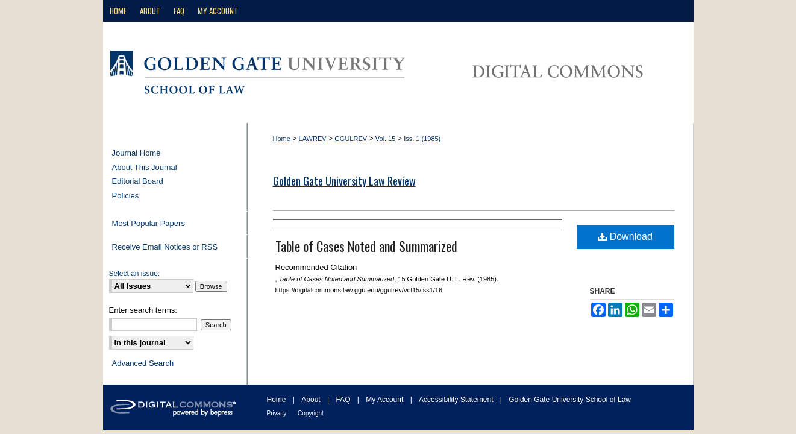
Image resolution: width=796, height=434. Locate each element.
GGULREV (350, 138)
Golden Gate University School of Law (570, 399)
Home (281, 138)
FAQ (344, 399)
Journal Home (136, 152)
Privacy (278, 413)
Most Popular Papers (148, 223)
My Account (385, 399)
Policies (125, 195)
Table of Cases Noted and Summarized (366, 246)
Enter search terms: (143, 310)
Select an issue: (134, 273)
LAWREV (313, 138)
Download (625, 236)
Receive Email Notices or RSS (165, 246)
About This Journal (144, 167)
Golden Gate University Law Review (344, 181)
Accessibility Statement (457, 399)
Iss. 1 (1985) (422, 138)
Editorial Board (137, 181)
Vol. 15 (385, 138)
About (311, 399)
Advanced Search (143, 363)
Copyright (311, 413)
